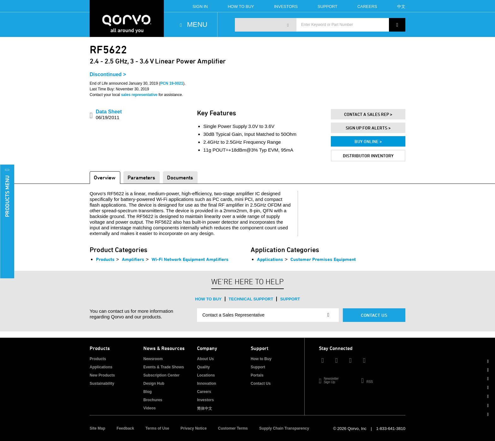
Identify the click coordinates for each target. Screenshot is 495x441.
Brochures (152, 400)
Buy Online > (368, 141)
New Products (102, 375)
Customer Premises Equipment (323, 259)
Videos (149, 408)
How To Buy (241, 6)
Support (327, 6)
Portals (257, 375)
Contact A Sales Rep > (368, 114)
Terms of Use (157, 428)
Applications (270, 259)
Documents (180, 177)
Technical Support (251, 299)
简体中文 (204, 408)
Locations (206, 375)
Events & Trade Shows (163, 367)
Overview (105, 177)
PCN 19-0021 (171, 83)
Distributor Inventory (368, 155)
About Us (205, 359)
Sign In (200, 6)
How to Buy (208, 299)
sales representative (139, 95)
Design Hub (153, 383)
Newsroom (153, 359)
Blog (147, 392)
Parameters (141, 177)
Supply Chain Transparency (284, 428)
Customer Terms (233, 428)
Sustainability (102, 383)
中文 (401, 6)
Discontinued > (108, 74)
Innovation (206, 383)
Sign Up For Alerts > (368, 127)
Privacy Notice (194, 428)
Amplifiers (133, 259)
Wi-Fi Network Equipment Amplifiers (190, 259)
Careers (367, 6)
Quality (203, 367)
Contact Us (374, 315)
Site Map (97, 428)
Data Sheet (109, 114)
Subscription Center (161, 375)
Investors (286, 6)
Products (105, 259)
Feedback (125, 428)
